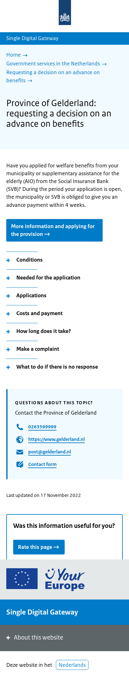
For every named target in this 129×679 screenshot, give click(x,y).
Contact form (42, 464)
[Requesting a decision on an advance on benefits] (62, 77)
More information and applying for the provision (52, 230)
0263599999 (42, 427)
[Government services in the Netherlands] (58, 64)
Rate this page (39, 546)
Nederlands (72, 664)
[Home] (18, 55)
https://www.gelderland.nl (56, 439)
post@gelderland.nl (49, 452)
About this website (34, 637)
